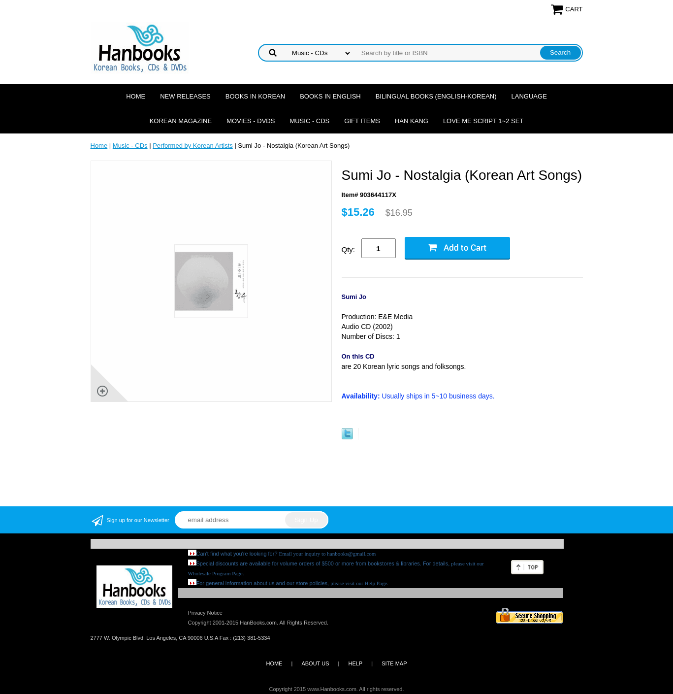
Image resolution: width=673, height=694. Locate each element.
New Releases (185, 96)
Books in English (330, 96)
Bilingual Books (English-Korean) (436, 96)
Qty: (348, 249)
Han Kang (411, 121)
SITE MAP (394, 663)
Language (529, 96)
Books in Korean (255, 96)
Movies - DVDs (250, 121)
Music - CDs (309, 121)
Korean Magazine (181, 121)
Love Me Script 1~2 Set (483, 121)
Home (135, 96)
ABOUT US (315, 663)
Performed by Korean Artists (193, 145)
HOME (274, 663)
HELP (355, 663)
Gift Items (362, 121)
